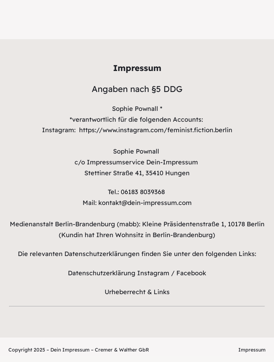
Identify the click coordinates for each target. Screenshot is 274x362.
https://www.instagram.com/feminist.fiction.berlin (155, 130)
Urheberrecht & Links (137, 292)
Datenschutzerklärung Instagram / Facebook (137, 273)
